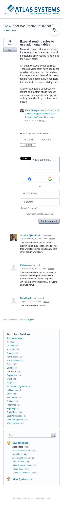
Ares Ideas (17, 454)
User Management (15, 419)
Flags (9, 383)
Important (47, 139)
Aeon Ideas (13, 334)
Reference (11, 405)
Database (25, 334)
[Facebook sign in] (29, 179)
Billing (9, 364)
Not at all (30, 139)
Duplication (12, 375)
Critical (30, 145)
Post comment (49, 221)
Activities (11, 349)
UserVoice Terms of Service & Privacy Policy (31, 498)
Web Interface (13, 423)
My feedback (12, 346)
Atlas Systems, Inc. (23, 479)
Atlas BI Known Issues (22, 465)
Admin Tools (12, 357)
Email (9, 379)
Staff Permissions (14, 416)
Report (52, 239)
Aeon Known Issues (21, 450)
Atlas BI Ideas (18, 461)
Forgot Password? (29, 208)
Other (9, 394)
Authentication (13, 360)
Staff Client (11, 412)
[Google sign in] (50, 179)
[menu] (55, 30)
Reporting (11, 408)
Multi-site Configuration (17, 386)
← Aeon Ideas (9, 30)
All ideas (10, 342)
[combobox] (29, 435)
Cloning (10, 368)
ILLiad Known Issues (22, 473)
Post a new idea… (15, 338)
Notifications (12, 390)
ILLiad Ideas (18, 469)
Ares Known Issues (21, 458)
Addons (10, 353)
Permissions (12, 397)
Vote (10, 50)
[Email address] (40, 193)
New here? (40, 214)
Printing (10, 401)
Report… (42, 120)
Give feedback (20, 442)
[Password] (40, 202)
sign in (31, 320)
